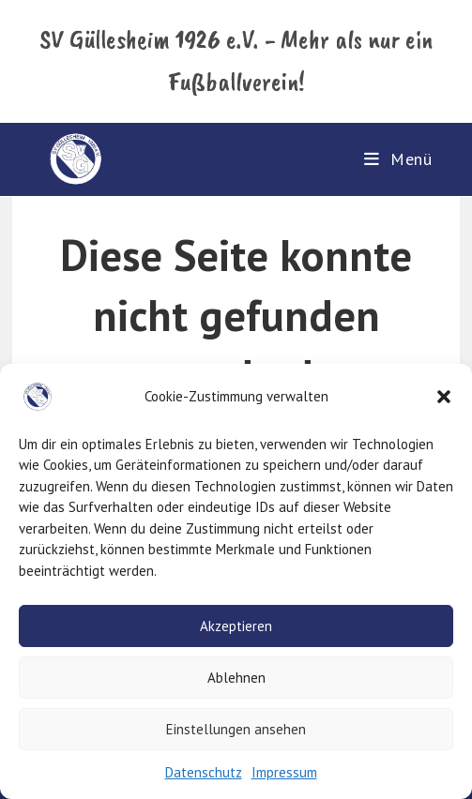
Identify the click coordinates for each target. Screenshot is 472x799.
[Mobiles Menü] (398, 159)
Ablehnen (236, 677)
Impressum (284, 772)
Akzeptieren (236, 626)
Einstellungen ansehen (236, 729)
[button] (443, 396)
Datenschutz (203, 772)
